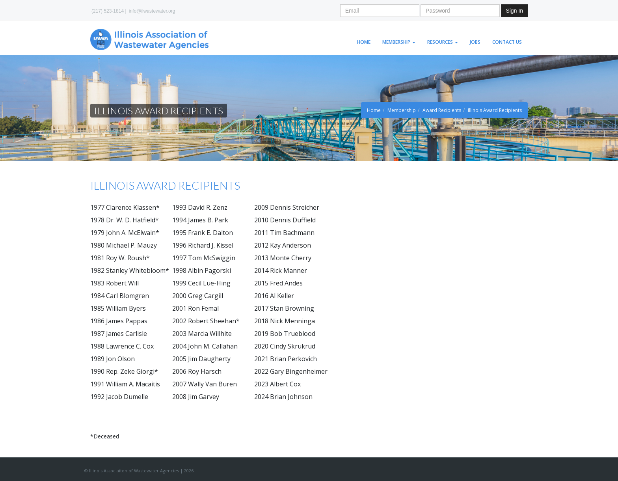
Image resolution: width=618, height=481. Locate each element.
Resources (442, 42)
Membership (398, 42)
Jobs (475, 42)
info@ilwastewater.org (152, 11)
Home (363, 42)
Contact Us (507, 42)
